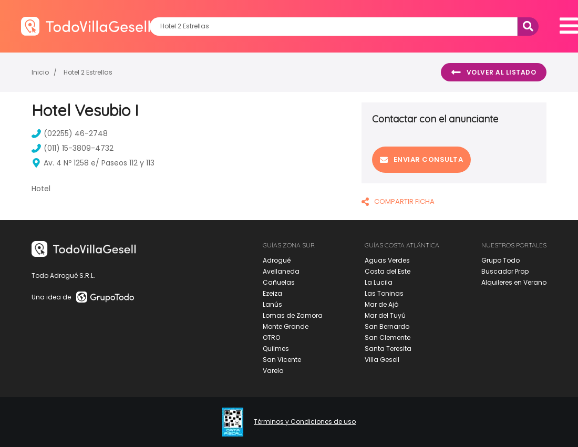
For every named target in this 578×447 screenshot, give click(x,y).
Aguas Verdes (387, 260)
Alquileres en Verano (513, 282)
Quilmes (276, 348)
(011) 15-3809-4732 (72, 148)
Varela (273, 370)
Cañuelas (279, 282)
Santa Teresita (388, 348)
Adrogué (277, 260)
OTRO (271, 337)
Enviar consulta (421, 159)
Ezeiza (272, 293)
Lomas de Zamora (293, 315)
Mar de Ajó (381, 304)
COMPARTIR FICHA (398, 201)
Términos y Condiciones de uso (305, 422)
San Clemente (387, 337)
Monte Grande (285, 326)
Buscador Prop (505, 271)
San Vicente (282, 359)
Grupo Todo (500, 260)
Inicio (40, 72)
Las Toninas (384, 293)
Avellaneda (281, 271)
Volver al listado (493, 72)
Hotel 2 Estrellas (88, 72)
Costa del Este (387, 271)
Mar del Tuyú (385, 315)
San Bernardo (387, 326)
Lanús (272, 304)
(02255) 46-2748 (70, 133)
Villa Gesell (382, 359)
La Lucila (379, 282)
